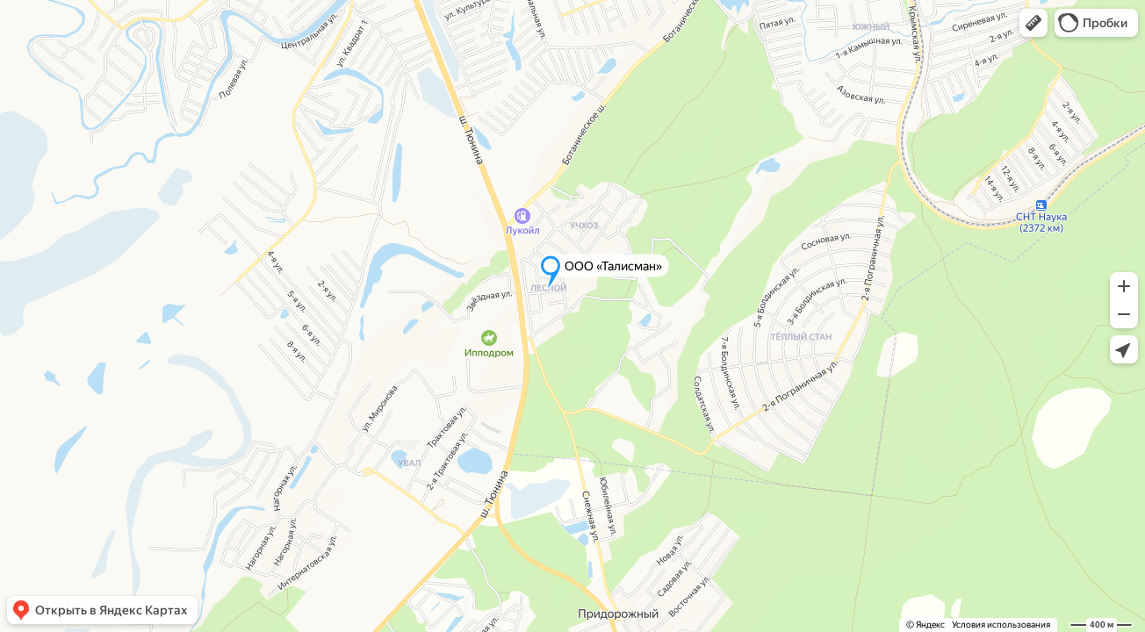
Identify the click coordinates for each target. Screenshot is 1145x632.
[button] (1033, 23)
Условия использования (1001, 624)
